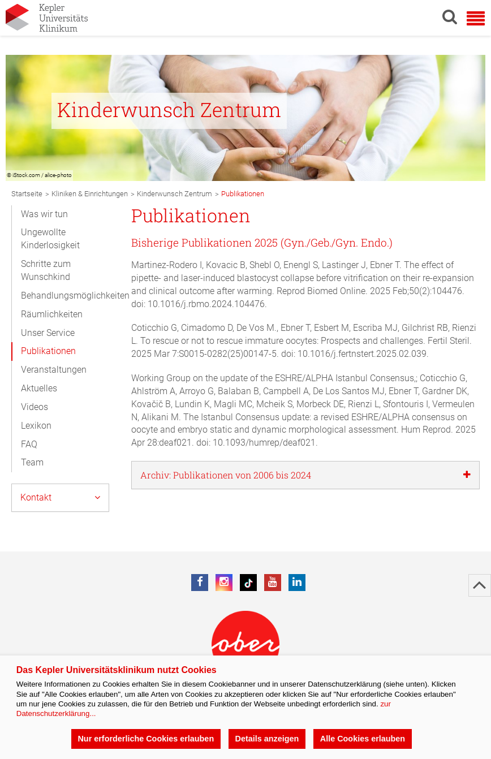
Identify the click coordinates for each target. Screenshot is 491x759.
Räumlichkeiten (52, 314)
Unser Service (48, 332)
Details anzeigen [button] (267, 738)
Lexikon (36, 425)
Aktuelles (39, 388)
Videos (34, 407)
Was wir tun (44, 214)
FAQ (29, 444)
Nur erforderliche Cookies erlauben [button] (145, 738)
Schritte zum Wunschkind (46, 270)
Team (32, 462)
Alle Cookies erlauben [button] (362, 738)
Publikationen (48, 351)
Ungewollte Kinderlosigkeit (50, 239)
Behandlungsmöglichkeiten (70, 295)
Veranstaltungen (54, 369)
